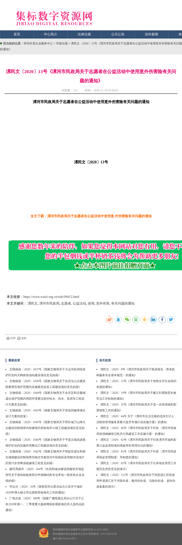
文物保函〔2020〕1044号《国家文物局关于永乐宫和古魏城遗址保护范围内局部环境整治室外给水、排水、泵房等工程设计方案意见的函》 (45, 398)
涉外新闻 (151, 34)
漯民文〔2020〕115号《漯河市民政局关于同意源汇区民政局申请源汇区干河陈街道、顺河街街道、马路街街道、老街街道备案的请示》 (135, 480)
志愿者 (66, 303)
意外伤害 (102, 303)
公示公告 (118, 34)
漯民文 (33, 303)
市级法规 (62, 43)
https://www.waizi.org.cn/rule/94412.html (51, 296)
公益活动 (79, 303)
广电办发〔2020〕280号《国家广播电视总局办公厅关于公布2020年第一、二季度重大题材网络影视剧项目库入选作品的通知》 (44, 504)
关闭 (22, 338)
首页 (17, 34)
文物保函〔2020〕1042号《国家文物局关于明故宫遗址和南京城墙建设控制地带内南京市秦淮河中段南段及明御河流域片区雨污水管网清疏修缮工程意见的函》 (45, 457)
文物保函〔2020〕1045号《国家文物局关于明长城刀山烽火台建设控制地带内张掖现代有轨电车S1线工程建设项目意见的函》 (45, 428)
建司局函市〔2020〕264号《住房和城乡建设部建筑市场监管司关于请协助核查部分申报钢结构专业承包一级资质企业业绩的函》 (44, 475)
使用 (91, 303)
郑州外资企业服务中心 (38, 43)
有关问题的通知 (123, 303)
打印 (11, 338)
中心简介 (50, 34)
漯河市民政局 (49, 303)
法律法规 (84, 34)
